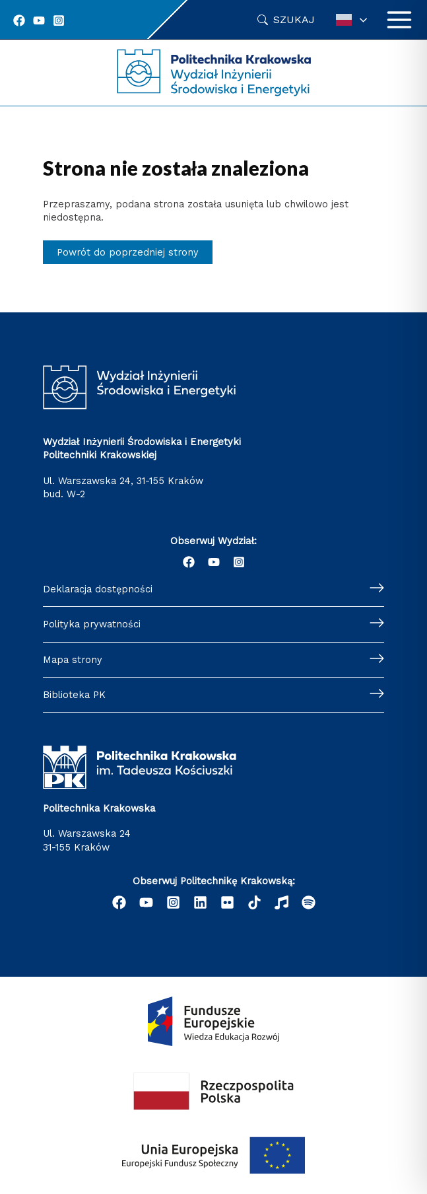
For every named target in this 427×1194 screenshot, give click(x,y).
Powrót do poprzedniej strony (128, 252)
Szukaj (294, 19)
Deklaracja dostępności (97, 589)
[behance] (254, 902)
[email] (227, 902)
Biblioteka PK (74, 695)
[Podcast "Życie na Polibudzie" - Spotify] (308, 902)
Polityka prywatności (92, 624)
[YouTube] (39, 20)
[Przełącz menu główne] (399, 19)
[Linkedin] (200, 902)
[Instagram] (59, 20)
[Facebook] (19, 20)
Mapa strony (72, 660)
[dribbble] (281, 902)
